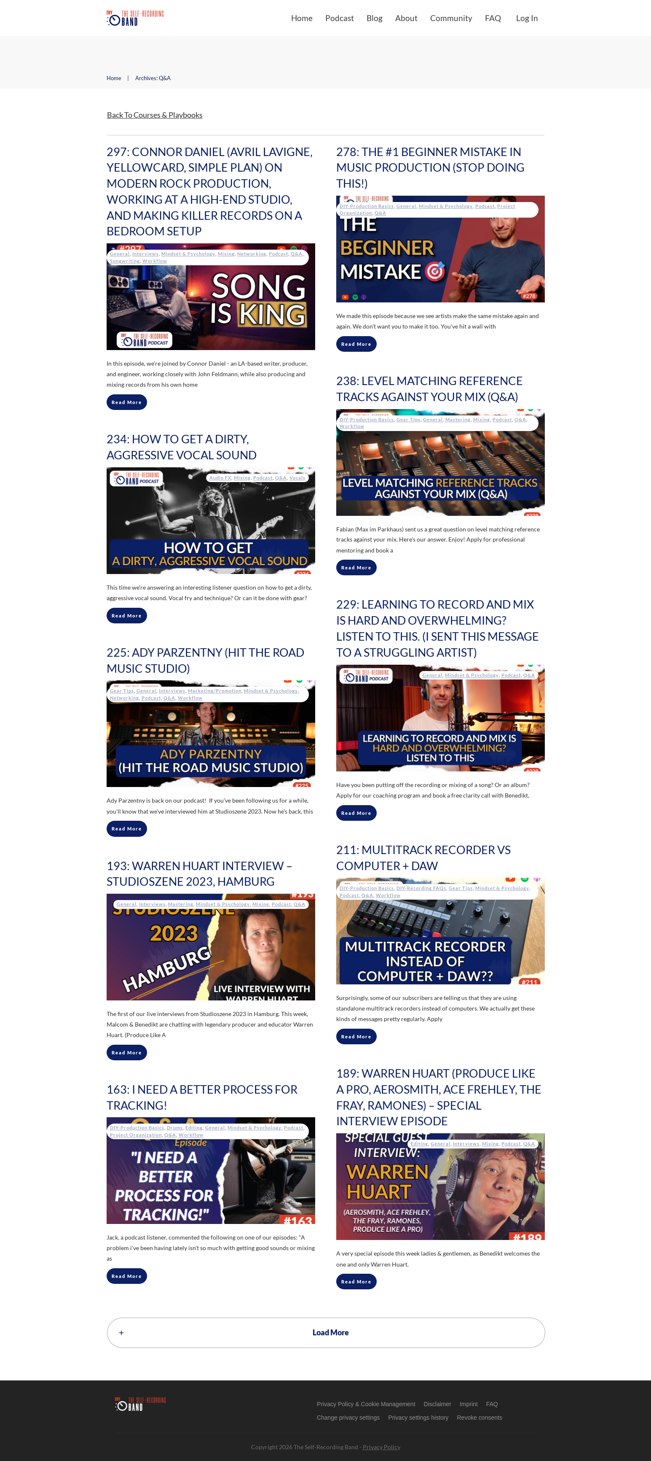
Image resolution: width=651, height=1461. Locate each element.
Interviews (145, 253)
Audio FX (220, 477)
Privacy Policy (381, 1446)
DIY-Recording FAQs (421, 888)
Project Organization (136, 1135)
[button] (348, 1417)
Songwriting (125, 261)
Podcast (278, 253)
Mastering (458, 419)
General (120, 253)
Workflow (154, 261)
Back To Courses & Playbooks (155, 114)
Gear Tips (408, 419)
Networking (251, 253)
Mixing (226, 253)
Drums (175, 1127)
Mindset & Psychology (188, 253)
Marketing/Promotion (214, 690)
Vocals (297, 477)
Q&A (297, 253)
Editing (419, 1143)
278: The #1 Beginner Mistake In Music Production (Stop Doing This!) (430, 168)
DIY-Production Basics (367, 206)
